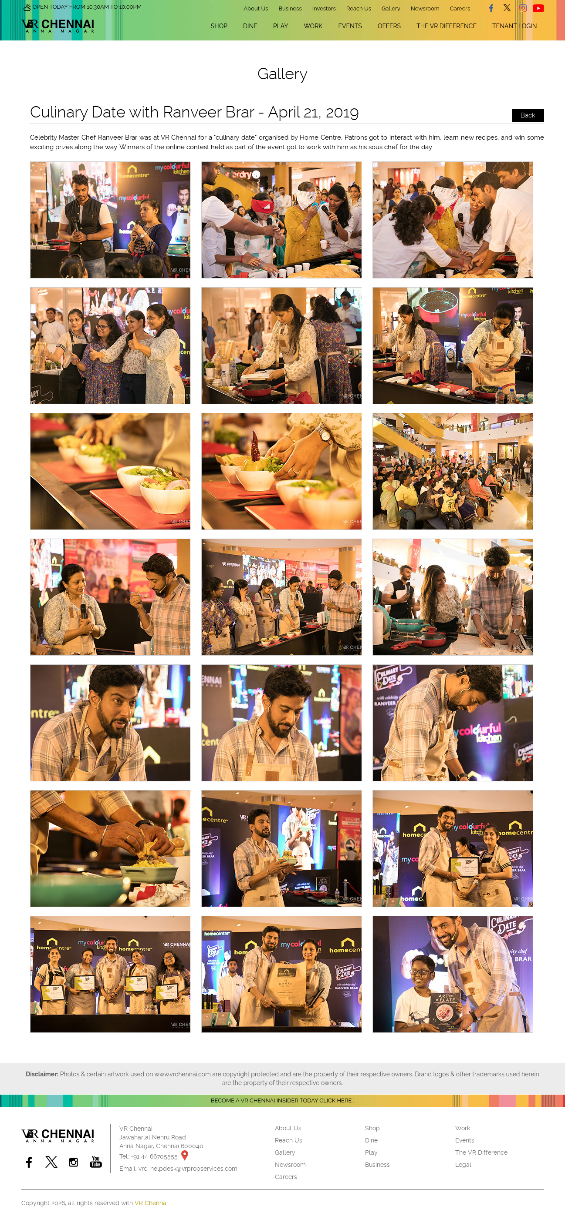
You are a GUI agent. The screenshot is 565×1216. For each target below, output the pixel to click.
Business (289, 8)
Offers (389, 26)
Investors (324, 8)
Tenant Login (514, 26)
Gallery (391, 8)
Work (313, 26)
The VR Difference (446, 26)
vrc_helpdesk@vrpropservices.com (188, 1168)
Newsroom (425, 8)
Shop (219, 26)
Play (280, 26)
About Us (256, 8)
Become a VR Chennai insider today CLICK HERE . (282, 1100)
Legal (463, 1164)
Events (350, 26)
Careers (460, 8)
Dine (250, 26)
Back (528, 115)
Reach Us (358, 8)
